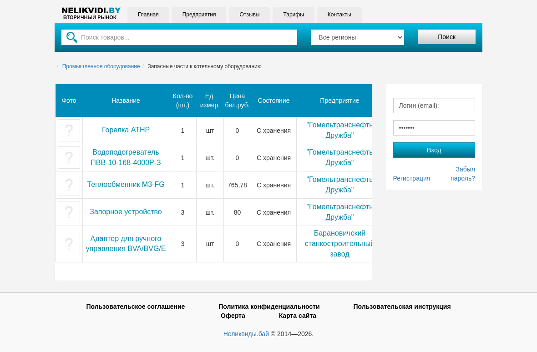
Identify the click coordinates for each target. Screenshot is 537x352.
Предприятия (199, 14)
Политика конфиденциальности (268, 306)
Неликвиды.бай (246, 333)
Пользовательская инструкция (402, 306)
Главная (148, 14)
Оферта (233, 315)
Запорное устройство (126, 212)
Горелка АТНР (126, 130)
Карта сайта (297, 315)
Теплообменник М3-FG (125, 184)
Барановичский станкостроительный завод (340, 243)
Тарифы (293, 14)
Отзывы (249, 14)
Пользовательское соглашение (135, 306)
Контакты (339, 14)
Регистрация (412, 178)
